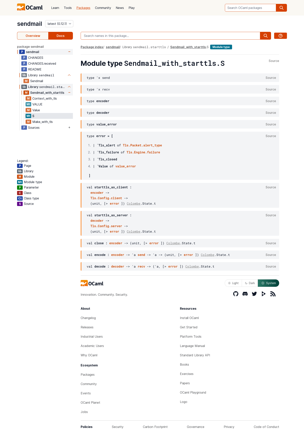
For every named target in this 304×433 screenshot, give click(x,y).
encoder (96, 192)
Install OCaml (189, 318)
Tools (68, 8)
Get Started (189, 327)
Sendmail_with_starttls (47, 93)
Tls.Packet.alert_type (142, 145)
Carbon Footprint (155, 427)
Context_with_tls (44, 98)
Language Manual (192, 346)
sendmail (29, 23)
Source (274, 61)
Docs (61, 36)
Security (118, 427)
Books (184, 364)
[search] (281, 8)
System (268, 283)
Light (233, 283)
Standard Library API (195, 355)
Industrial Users (92, 336)
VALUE (37, 104)
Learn (55, 8)
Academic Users (92, 346)
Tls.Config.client (106, 198)
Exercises (186, 374)
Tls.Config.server (106, 226)
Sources (34, 128)
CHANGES (35, 58)
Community (103, 8)
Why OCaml (89, 355)
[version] (59, 23)
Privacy (229, 427)
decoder (96, 220)
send (141, 255)
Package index (92, 47)
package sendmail (30, 47)
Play (132, 8)
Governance (195, 427)
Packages (83, 8)
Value (36, 110)
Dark (250, 283)
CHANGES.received (42, 63)
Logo (183, 402)
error (114, 203)
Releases (87, 327)
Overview (33, 36)
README (34, 69)
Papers (185, 383)
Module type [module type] (221, 47)
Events (86, 393)
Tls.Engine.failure (143, 152)
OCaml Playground (193, 392)
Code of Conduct (266, 427)
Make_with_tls (42, 122)
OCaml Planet (90, 402)
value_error (125, 166)
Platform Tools (190, 336)
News (120, 8)
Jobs (84, 412)
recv (141, 266)
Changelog (88, 318)
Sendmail (36, 81)
